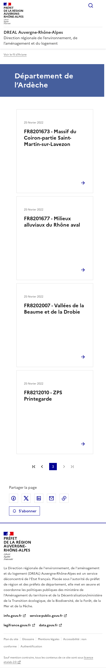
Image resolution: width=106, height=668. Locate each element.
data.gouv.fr (48, 625)
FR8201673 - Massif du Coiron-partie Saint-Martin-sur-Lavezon (50, 138)
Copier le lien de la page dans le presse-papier (64, 498)
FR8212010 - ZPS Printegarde (43, 396)
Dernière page (72, 466)
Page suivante (64, 466)
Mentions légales (48, 639)
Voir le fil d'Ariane (15, 55)
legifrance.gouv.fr (17, 625)
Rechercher (90, 5)
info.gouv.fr (13, 615)
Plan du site (11, 639)
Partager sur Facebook (13, 498)
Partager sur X (26, 498)
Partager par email (51, 498)
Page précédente (42, 466)
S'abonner (24, 511)
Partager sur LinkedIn (38, 498)
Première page (33, 466)
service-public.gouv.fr (46, 615)
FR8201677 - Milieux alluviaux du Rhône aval (52, 222)
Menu (99, 5)
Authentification (31, 646)
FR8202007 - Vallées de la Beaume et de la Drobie (54, 309)
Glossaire (28, 639)
